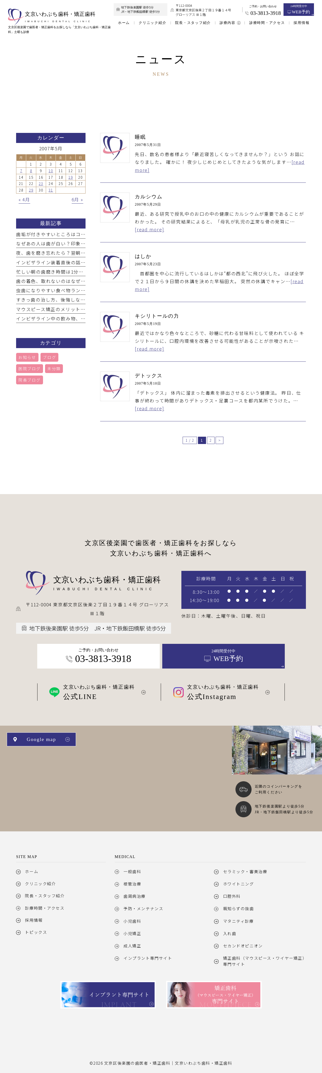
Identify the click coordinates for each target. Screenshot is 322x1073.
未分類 (54, 369)
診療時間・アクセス (44, 908)
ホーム (31, 871)
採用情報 (34, 920)
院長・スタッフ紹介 (45, 896)
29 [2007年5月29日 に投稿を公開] (31, 190)
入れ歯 (229, 933)
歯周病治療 (135, 896)
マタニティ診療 (238, 921)
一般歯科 (132, 871)
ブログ (49, 357)
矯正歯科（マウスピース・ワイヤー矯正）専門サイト (264, 961)
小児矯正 (132, 933)
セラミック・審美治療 (245, 871)
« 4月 (24, 199)
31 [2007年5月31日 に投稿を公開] (51, 190)
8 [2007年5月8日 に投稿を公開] (31, 170)
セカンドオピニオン (243, 946)
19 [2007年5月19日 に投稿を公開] (70, 177)
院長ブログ (29, 380)
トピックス (36, 932)
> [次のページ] (219, 440)
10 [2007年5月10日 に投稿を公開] (51, 170)
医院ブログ (29, 369)
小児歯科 (132, 921)
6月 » (77, 199)
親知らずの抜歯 (238, 908)
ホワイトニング (238, 884)
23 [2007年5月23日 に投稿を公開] (41, 183)
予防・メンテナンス (143, 908)
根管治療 (132, 884)
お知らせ (27, 357)
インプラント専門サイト (148, 958)
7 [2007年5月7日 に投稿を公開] (21, 170)
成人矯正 (132, 946)
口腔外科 (232, 896)
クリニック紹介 (40, 883)
